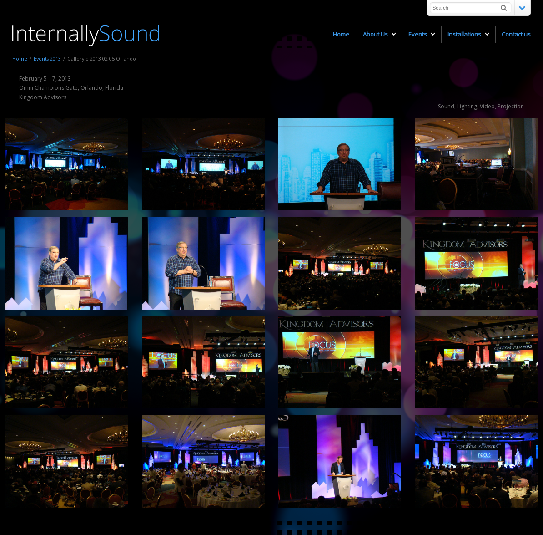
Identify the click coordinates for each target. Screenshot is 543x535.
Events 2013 (47, 58)
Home (19, 58)
